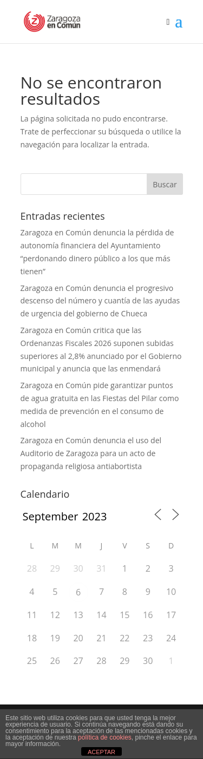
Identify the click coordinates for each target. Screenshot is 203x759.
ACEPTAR (101, 752)
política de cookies (105, 737)
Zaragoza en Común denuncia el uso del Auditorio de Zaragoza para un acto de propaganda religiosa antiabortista (91, 453)
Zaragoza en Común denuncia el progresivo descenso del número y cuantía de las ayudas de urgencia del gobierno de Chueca (100, 301)
